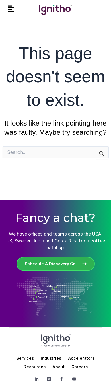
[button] (11, 9)
